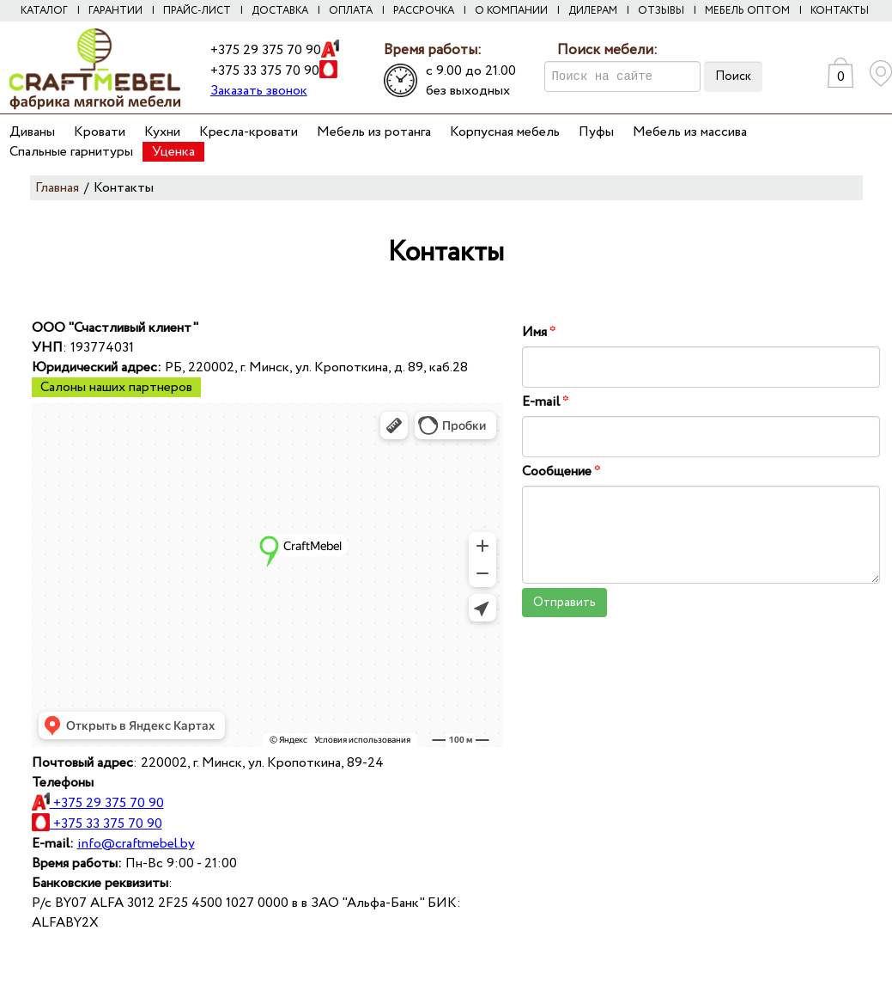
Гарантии (115, 10)
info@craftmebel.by (136, 844)
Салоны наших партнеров (116, 387)
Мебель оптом (747, 10)
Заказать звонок (258, 91)
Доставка (280, 10)
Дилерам (592, 10)
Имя (538, 332)
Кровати (99, 132)
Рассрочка (423, 10)
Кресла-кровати (248, 132)
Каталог (44, 10)
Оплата (351, 10)
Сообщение (561, 471)
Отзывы (661, 10)
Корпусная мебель (505, 132)
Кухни (162, 132)
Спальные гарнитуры (71, 152)
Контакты (839, 10)
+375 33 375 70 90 (264, 71)
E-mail (545, 402)
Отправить (564, 602)
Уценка (173, 152)
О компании (511, 10)
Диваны (32, 132)
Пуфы (596, 132)
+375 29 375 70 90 (265, 50)
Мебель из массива (690, 132)
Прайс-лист (197, 10)
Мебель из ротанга (374, 132)
